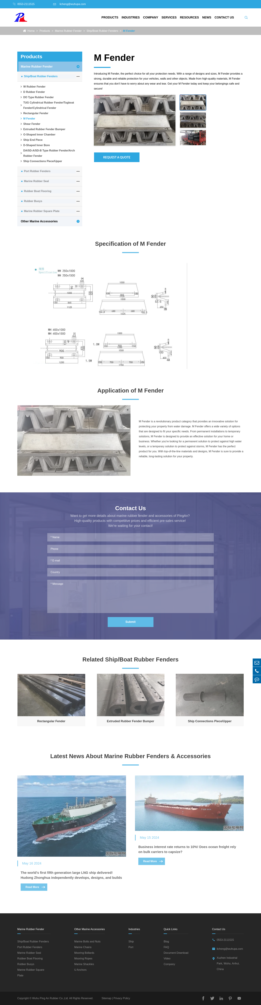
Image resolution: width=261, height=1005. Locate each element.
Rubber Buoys (33, 201)
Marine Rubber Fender (68, 30)
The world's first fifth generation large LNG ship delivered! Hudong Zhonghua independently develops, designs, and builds (71, 877)
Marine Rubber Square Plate (41, 211)
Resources (189, 17)
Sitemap (107, 998)
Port (131, 947)
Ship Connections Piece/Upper (41, 161)
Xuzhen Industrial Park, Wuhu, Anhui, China (228, 963)
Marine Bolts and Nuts (87, 941)
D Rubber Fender (32, 92)
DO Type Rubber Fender (37, 97)
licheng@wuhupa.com (73, 4)
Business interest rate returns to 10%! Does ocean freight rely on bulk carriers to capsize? (187, 851)
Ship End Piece (31, 140)
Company (150, 17)
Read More (35, 889)
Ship (131, 941)
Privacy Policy (121, 998)
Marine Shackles (84, 964)
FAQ (166, 947)
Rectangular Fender (34, 113)
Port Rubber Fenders (37, 171)
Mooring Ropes (83, 958)
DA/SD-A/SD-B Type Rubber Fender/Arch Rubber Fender (47, 153)
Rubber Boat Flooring (37, 191)
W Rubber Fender (32, 86)
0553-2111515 (25, 4)
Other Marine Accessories (39, 221)
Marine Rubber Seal (36, 181)
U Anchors (80, 970)
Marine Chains (82, 947)
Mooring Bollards (84, 953)
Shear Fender (30, 124)
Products (110, 17)
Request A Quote (116, 157)
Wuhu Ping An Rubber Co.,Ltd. (50, 998)
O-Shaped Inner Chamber (37, 134)
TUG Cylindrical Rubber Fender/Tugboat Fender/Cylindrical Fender (47, 105)
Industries (131, 17)
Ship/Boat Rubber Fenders (102, 30)
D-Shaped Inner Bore (35, 145)
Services (169, 17)
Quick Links (170, 929)
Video (167, 958)
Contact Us (224, 17)
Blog (166, 941)
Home (31, 30)
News (206, 17)
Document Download (176, 953)
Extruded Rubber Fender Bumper (42, 129)
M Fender (129, 30)
